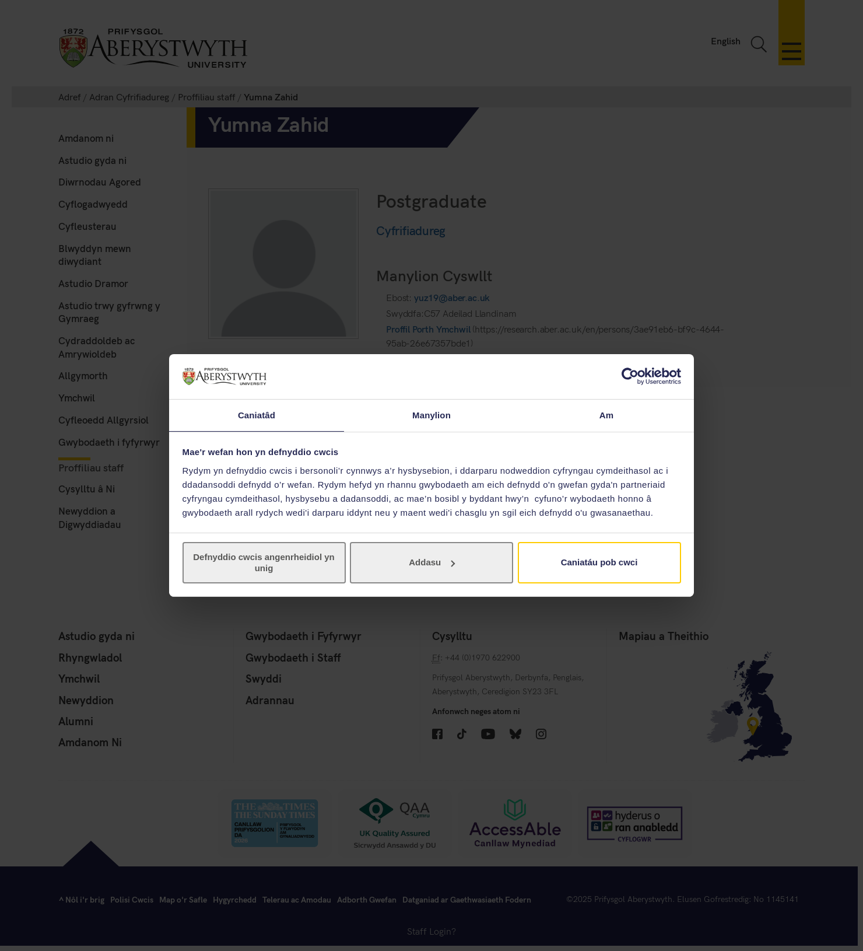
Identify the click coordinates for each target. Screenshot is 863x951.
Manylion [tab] (431, 414)
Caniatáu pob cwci (599, 563)
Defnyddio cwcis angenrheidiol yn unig (264, 563)
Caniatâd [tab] (256, 414)
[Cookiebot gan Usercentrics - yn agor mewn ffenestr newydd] (630, 375)
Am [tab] (606, 414)
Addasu (432, 563)
